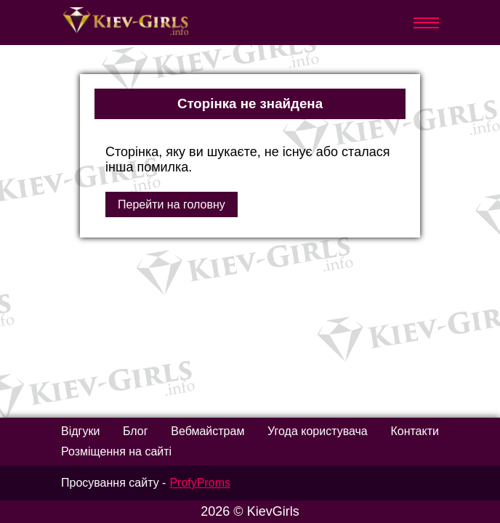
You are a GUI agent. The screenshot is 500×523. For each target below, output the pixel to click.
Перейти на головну (171, 204)
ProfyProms (199, 483)
